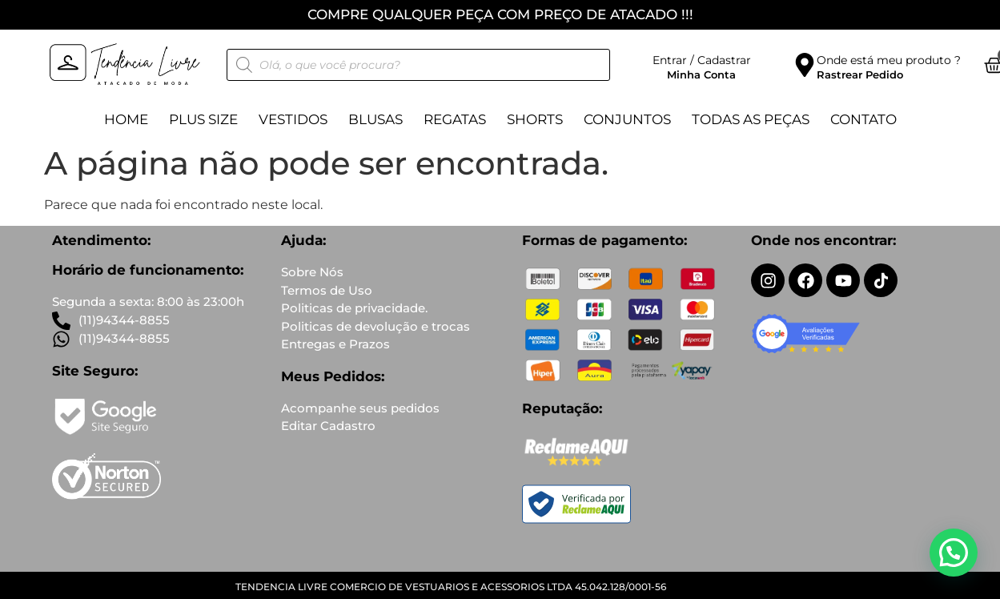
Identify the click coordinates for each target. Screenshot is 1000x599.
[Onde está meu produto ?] (805, 65)
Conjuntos (627, 119)
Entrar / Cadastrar (702, 60)
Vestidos (293, 119)
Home (126, 119)
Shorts (535, 119)
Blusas (375, 119)
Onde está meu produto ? (889, 60)
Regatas (455, 119)
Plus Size (203, 119)
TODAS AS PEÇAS (750, 119)
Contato (863, 119)
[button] (954, 553)
